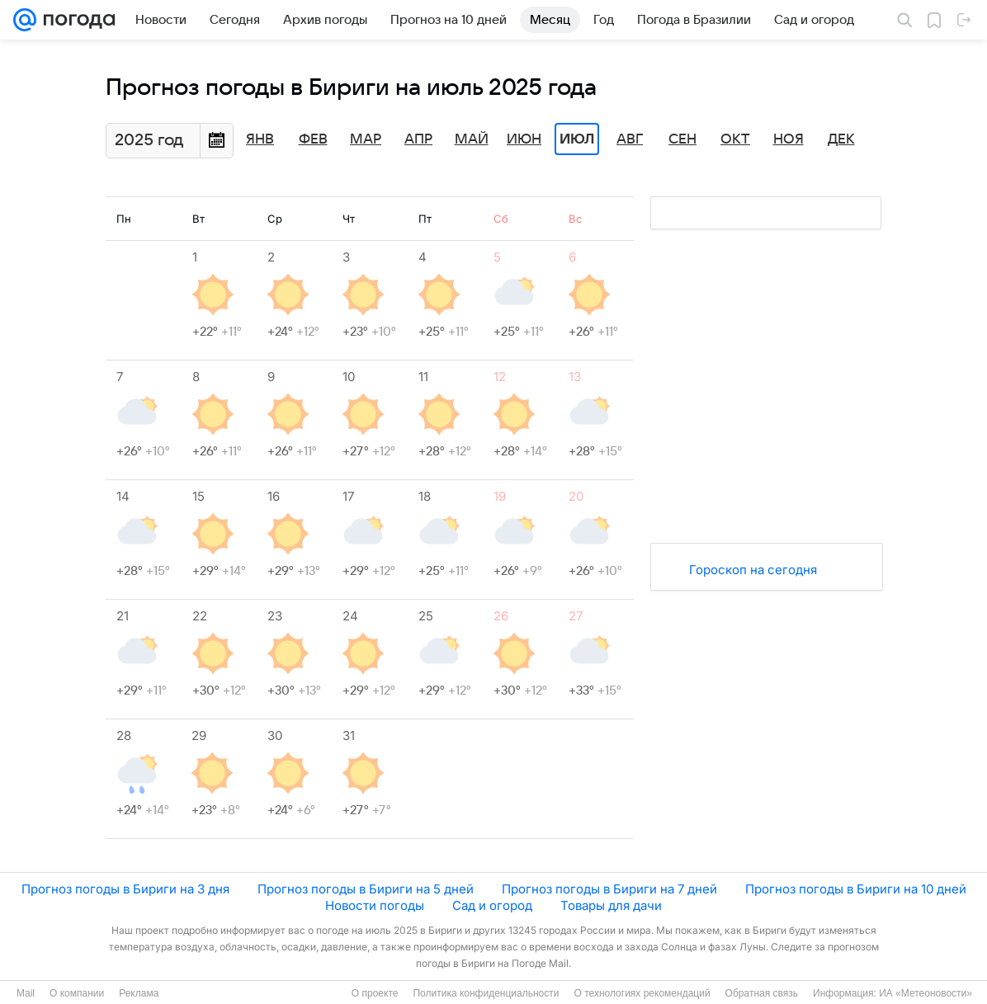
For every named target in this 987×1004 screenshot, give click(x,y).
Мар (365, 139)
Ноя (788, 139)
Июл (577, 139)
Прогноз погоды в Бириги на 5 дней (365, 889)
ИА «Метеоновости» (925, 993)
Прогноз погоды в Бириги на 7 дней (609, 889)
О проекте (375, 993)
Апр (418, 139)
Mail (26, 993)
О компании (77, 993)
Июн (524, 139)
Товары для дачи (611, 905)
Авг (629, 139)
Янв (260, 139)
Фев (313, 139)
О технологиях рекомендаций (642, 993)
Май (472, 139)
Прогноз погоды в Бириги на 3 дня (125, 889)
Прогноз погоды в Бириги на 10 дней (855, 889)
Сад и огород (492, 905)
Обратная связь (761, 993)
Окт (735, 139)
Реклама (138, 993)
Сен (682, 139)
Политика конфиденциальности (486, 993)
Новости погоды (374, 905)
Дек (841, 139)
